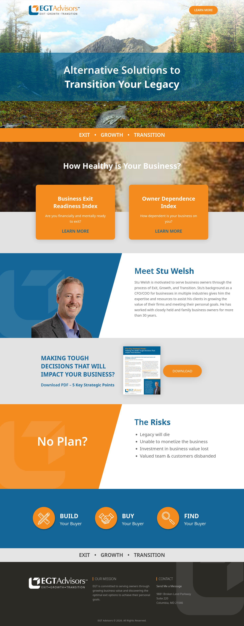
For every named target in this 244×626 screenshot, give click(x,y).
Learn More (75, 231)
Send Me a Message (169, 586)
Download (182, 371)
